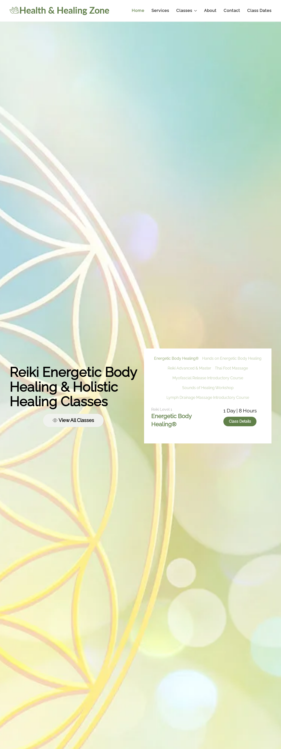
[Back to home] (59, 11)
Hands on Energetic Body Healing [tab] (231, 358)
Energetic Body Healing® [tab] (176, 358)
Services (160, 10)
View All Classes (73, 420)
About (210, 10)
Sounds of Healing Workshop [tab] (208, 387)
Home (138, 10)
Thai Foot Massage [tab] (231, 368)
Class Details (240, 421)
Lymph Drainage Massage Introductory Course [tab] (207, 397)
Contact (232, 10)
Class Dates (259, 10)
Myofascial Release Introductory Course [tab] (207, 378)
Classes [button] (186, 10)
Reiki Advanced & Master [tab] (189, 368)
